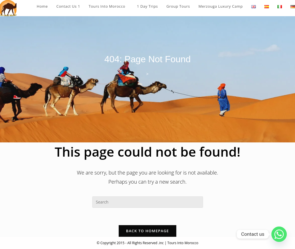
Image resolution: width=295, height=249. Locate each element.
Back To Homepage (147, 230)
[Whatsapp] (279, 234)
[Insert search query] (147, 202)
